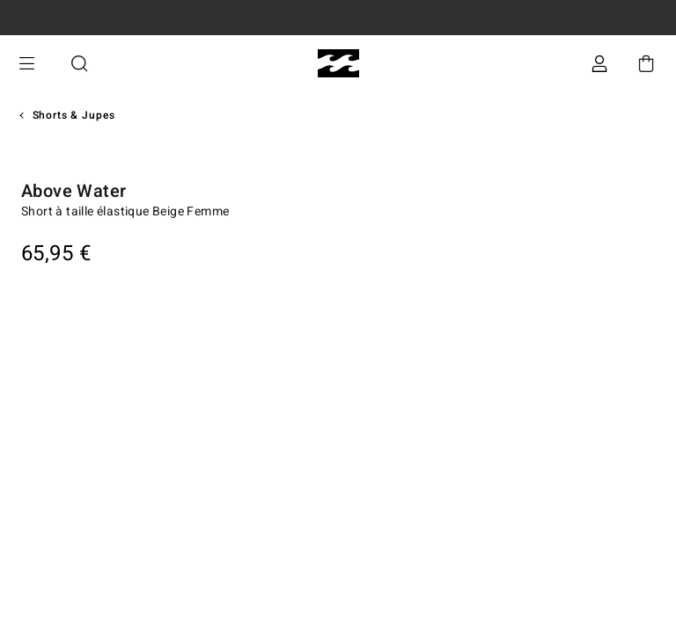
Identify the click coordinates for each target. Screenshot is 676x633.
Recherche (79, 64)
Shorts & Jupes (74, 115)
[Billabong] (338, 63)
